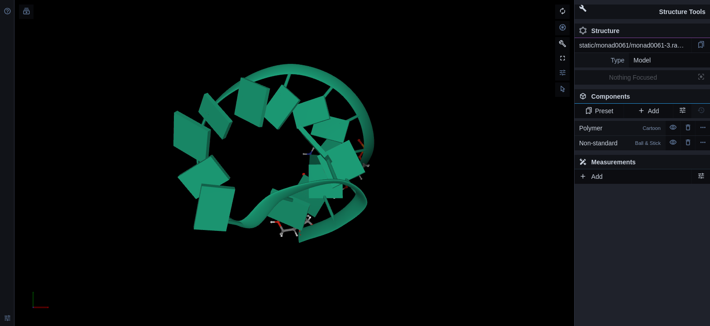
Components (642, 98)
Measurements (607, 162)
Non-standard (620, 143)
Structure (599, 30)
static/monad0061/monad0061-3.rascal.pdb (635, 45)
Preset (599, 111)
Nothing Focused (633, 77)
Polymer (620, 128)
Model (642, 60)
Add (648, 111)
